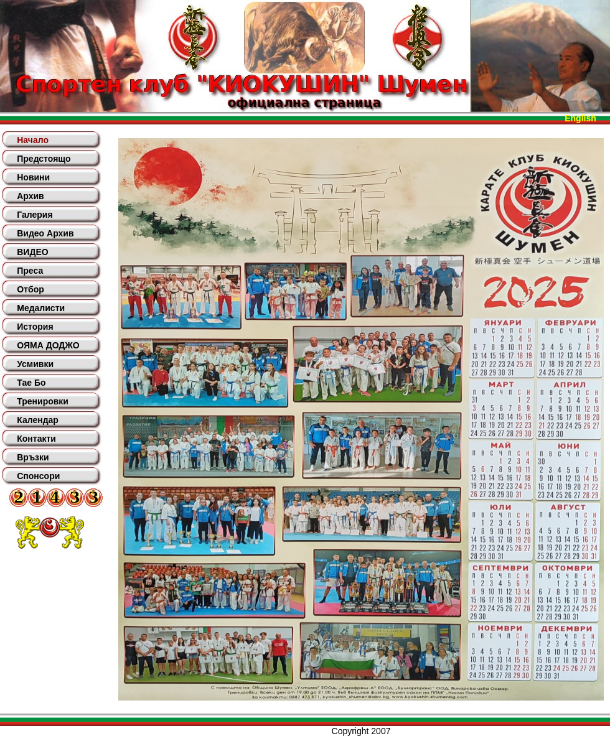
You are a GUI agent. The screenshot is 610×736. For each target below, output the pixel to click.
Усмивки (35, 364)
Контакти (36, 439)
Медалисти (41, 308)
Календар (38, 420)
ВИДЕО (32, 252)
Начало (33, 140)
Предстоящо (43, 159)
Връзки (33, 457)
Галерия (34, 215)
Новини (33, 177)
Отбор (30, 289)
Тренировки (42, 401)
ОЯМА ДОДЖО (48, 345)
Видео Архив (45, 233)
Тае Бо (31, 383)
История (35, 327)
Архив (30, 196)
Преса (30, 271)
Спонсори (38, 476)
